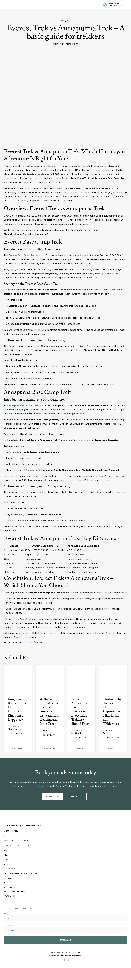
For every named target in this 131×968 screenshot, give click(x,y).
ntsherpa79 (21, 642)
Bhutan (7, 855)
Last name (9, 925)
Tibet (6, 860)
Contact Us (76, 796)
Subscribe (65, 940)
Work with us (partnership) (15, 891)
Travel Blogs (9, 896)
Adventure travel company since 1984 (20, 873)
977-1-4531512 (12, 831)
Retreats (8, 878)
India (6, 864)
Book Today (52, 796)
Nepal (6, 851)
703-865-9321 (115, 5)
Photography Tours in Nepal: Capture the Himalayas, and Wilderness (112, 711)
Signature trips (10, 887)
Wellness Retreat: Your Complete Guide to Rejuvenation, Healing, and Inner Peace (49, 711)
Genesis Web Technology (71, 956)
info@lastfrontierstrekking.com (19, 840)
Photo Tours (9, 882)
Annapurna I (33, 470)
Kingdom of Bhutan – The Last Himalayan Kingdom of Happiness (17, 709)
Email (6, 913)
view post (17, 748)
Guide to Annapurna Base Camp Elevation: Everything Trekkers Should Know (80, 711)
